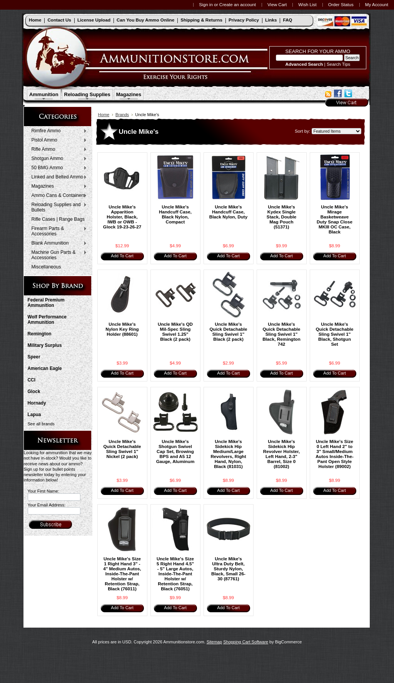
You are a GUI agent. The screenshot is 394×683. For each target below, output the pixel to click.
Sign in (206, 4)
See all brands (41, 423)
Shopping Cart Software (245, 642)
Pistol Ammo (57, 140)
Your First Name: (43, 491)
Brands (122, 114)
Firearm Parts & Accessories (57, 231)
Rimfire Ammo (57, 131)
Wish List (307, 4)
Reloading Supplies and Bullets (57, 207)
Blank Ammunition (57, 243)
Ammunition (43, 94)
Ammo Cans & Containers (57, 196)
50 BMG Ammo (57, 168)
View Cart (277, 4)
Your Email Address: (47, 505)
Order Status (341, 4)
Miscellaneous (46, 267)
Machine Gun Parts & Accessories (57, 255)
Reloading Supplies (87, 94)
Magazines (129, 94)
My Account (376, 4)
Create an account (237, 4)
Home (104, 114)
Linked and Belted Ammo (57, 177)
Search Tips (339, 64)
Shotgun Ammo (57, 159)
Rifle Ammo (57, 150)
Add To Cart (122, 255)
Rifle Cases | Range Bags (58, 219)
